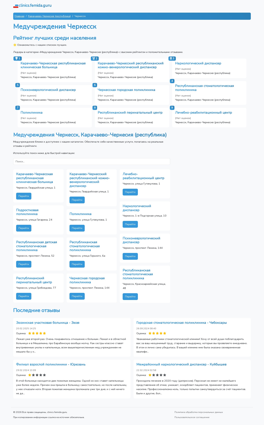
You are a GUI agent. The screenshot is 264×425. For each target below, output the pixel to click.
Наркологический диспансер (198, 63)
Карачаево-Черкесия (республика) (49, 16)
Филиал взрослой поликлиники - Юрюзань (50, 364)
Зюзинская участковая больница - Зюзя (47, 322)
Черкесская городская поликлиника (126, 90)
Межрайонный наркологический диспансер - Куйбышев (181, 364)
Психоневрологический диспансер (48, 90)
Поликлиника (32, 112)
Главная (19, 16)
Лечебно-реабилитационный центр (203, 112)
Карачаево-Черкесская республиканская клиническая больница (53, 65)
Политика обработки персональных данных (199, 412)
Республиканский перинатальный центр (130, 112)
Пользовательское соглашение (192, 417)
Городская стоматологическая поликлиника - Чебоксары (181, 322)
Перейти (24, 196)
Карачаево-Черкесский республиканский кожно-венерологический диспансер (131, 65)
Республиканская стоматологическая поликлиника (204, 88)
